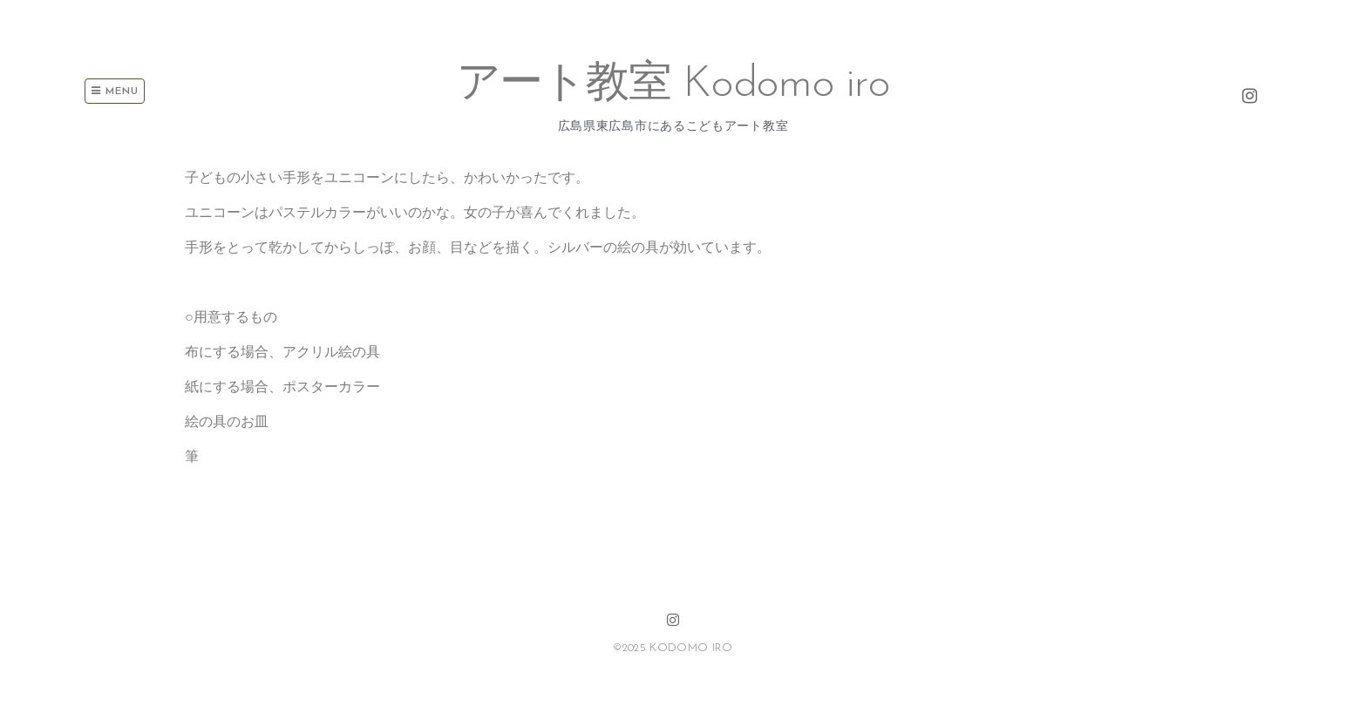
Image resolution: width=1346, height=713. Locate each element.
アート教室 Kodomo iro (673, 85)
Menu (115, 91)
